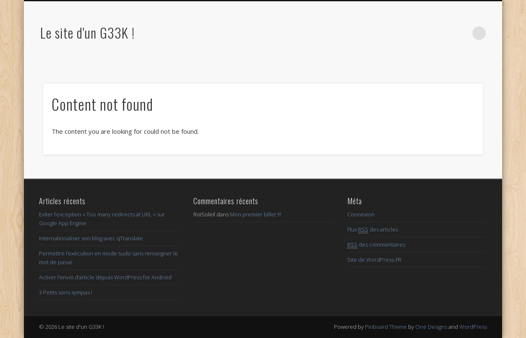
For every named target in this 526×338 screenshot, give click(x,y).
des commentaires (376, 245)
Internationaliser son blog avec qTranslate (91, 238)
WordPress (473, 326)
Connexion (361, 214)
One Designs (431, 326)
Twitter (427, 33)
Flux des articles (372, 230)
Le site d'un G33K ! (87, 32)
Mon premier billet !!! (255, 214)
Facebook (410, 33)
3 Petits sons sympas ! (65, 292)
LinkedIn (462, 33)
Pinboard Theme (386, 326)
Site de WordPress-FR (374, 259)
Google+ (444, 33)
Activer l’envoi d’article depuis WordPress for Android (105, 277)
